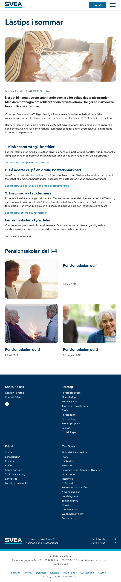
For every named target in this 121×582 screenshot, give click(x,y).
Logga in (97, 5)
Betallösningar (70, 401)
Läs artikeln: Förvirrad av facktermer (26, 212)
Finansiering (69, 397)
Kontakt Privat (13, 397)
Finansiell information (74, 452)
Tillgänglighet (70, 500)
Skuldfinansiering (15, 474)
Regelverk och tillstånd (75, 487)
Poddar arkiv (69, 518)
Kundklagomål (70, 496)
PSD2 (65, 456)
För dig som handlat (16, 483)
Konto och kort (14, 469)
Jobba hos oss (70, 509)
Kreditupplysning (71, 423)
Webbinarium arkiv (73, 513)
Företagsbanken (71, 392)
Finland (15, 572)
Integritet (67, 478)
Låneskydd (11, 478)
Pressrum (67, 465)
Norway (27, 572)
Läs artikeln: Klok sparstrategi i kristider (27, 162)
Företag (67, 387)
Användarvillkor (71, 491)
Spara (8, 452)
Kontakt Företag (14, 392)
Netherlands (70, 572)
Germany (46, 576)
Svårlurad (67, 483)
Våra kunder (69, 474)
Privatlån (10, 461)
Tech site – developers (75, 405)
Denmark (41, 572)
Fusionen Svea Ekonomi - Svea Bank (82, 469)
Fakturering (68, 419)
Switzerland (87, 572)
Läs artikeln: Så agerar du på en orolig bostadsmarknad (37, 185)
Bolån (8, 465)
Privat (9, 446)
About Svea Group (66, 576)
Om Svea (68, 446)
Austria (102, 572)
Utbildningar (69, 432)
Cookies (66, 505)
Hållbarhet (68, 461)
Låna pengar (12, 456)
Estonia (54, 572)
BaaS (65, 410)
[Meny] (113, 5)
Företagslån (68, 414)
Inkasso (66, 427)
